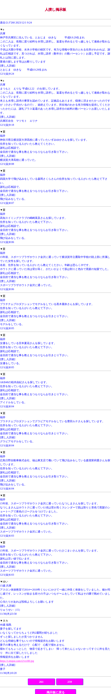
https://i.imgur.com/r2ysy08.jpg (17, 660)
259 (70, 681)
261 (41, 681)
